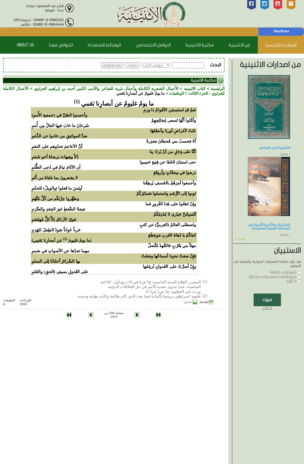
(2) (65, 239)
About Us (25, 45)
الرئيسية (218, 88)
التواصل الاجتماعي (153, 45)
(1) (77, 101)
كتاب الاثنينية (194, 88)
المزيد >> (240, 239)
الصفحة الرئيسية (281, 45)
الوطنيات (176, 93)
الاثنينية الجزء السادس (274, 148)
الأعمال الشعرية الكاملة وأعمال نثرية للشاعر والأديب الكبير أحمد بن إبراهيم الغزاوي (106, 88)
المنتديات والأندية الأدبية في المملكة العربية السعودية (269, 226)
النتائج (267, 308)
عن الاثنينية (239, 45)
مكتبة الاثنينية (200, 45)
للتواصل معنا (61, 45)
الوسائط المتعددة (104, 45)
